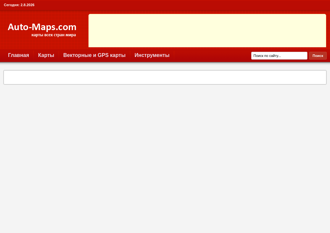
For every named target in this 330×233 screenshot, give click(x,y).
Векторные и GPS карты (94, 55)
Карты (46, 55)
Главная (18, 55)
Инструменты (152, 55)
